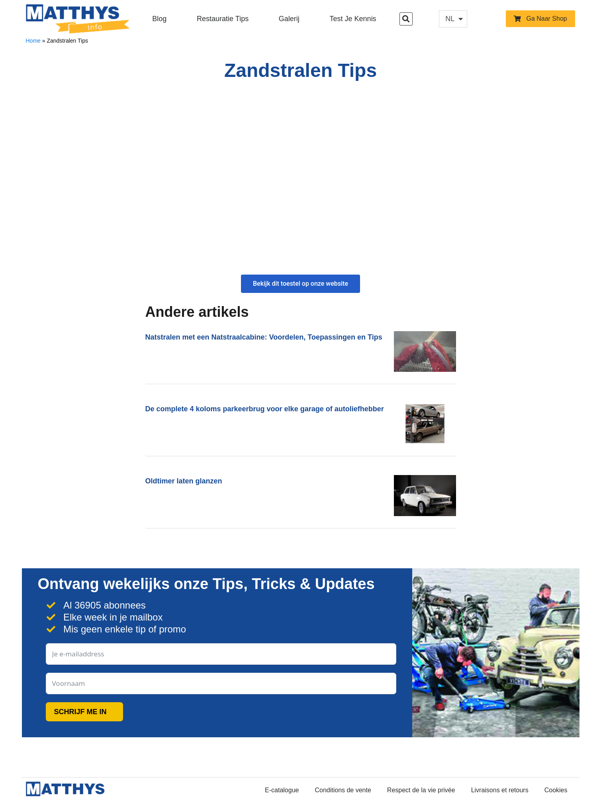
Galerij (289, 19)
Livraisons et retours (500, 790)
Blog (159, 19)
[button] (406, 19)
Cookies (556, 790)
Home (33, 40)
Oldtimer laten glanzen (183, 481)
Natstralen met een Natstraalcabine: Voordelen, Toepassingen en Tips (263, 337)
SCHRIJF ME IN (80, 712)
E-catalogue (282, 790)
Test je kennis (353, 19)
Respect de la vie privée (421, 790)
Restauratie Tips (223, 19)
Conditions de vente (343, 790)
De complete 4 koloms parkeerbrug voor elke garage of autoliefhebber (264, 409)
